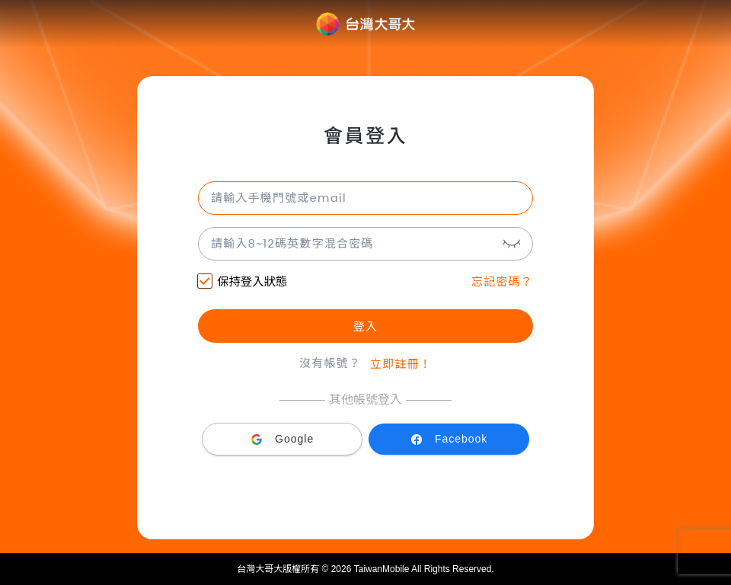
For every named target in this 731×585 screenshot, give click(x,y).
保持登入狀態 (242, 283)
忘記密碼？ (502, 281)
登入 (365, 326)
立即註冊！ (401, 363)
